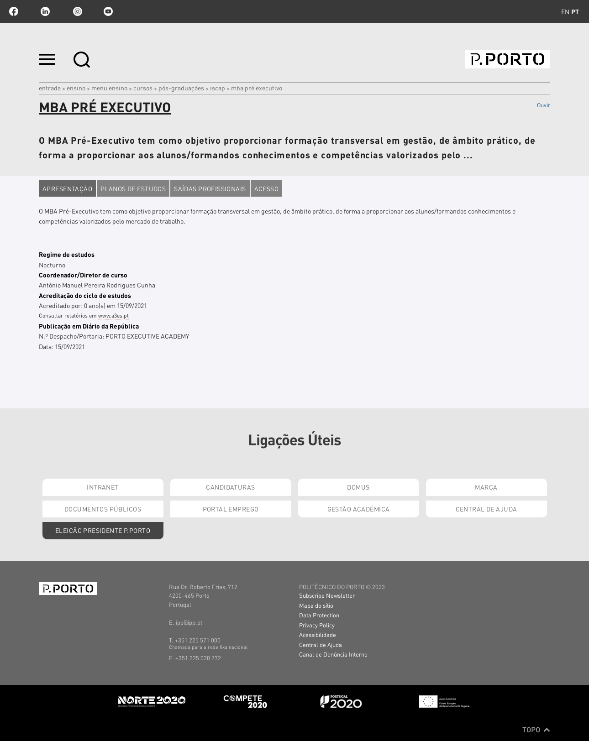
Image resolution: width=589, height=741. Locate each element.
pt (575, 11)
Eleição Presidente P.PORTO (102, 530)
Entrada (50, 87)
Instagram (76, 11)
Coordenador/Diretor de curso (83, 275)
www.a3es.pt (113, 315)
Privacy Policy (317, 625)
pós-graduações (181, 87)
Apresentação (67, 188)
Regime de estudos (67, 254)
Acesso (266, 188)
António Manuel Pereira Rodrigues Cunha (97, 285)
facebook (13, 11)
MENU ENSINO (109, 87)
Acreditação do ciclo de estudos (85, 295)
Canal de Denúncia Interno (333, 654)
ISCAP (217, 87)
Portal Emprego (231, 509)
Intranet (102, 487)
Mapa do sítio (316, 605)
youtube (108, 11)
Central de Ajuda (486, 509)
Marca (486, 487)
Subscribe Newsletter (327, 595)
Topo (536, 729)
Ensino (76, 87)
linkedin (45, 11)
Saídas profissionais (210, 188)
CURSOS (143, 87)
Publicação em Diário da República (89, 326)
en (565, 11)
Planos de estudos (133, 188)
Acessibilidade (317, 634)
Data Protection (319, 615)
